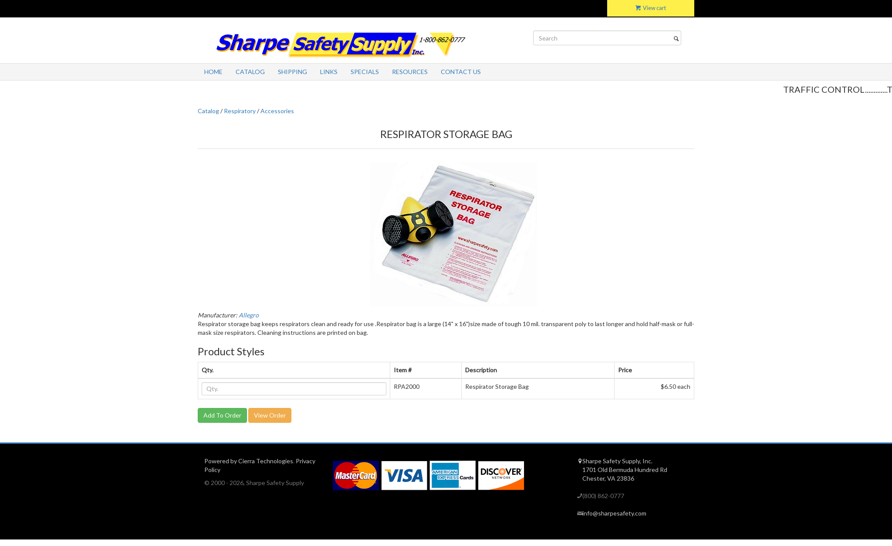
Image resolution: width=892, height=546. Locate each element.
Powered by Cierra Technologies (248, 461)
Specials (365, 71)
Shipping (292, 71)
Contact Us (461, 71)
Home (213, 71)
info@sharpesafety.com (614, 513)
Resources (410, 71)
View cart (650, 8)
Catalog (250, 71)
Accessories (277, 111)
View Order (270, 415)
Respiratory (240, 111)
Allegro (249, 315)
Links (329, 71)
